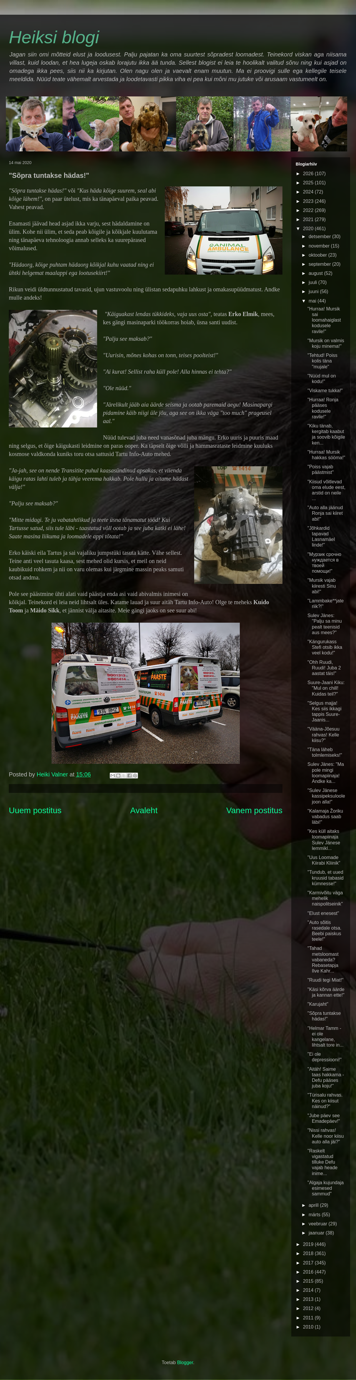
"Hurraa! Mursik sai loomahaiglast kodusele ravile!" (324, 320)
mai (313, 300)
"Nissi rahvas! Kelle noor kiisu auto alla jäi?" (325, 1136)
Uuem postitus (35, 810)
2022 (309, 210)
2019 (309, 1244)
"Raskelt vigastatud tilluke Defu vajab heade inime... (322, 1162)
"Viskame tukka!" (325, 390)
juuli (313, 282)
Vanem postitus (254, 810)
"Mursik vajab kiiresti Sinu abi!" (321, 586)
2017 (309, 1262)
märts (315, 1214)
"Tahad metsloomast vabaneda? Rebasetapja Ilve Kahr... (323, 959)
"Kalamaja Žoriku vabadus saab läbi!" (325, 816)
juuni (314, 291)
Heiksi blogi (54, 37)
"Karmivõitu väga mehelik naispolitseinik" (325, 898)
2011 (309, 1317)
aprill (314, 1205)
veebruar (319, 1223)
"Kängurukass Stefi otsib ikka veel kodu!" (324, 647)
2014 (309, 1290)
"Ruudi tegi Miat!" (325, 980)
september (320, 264)
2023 (309, 201)
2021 (309, 219)
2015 (309, 1281)
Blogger (185, 1362)
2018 (309, 1253)
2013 (309, 1299)
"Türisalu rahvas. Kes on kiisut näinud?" (325, 1100)
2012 (309, 1308)
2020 (309, 228)
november (320, 245)
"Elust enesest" (323, 913)
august (316, 273)
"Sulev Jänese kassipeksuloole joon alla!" (326, 796)
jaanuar (317, 1232)
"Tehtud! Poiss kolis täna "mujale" (322, 361)
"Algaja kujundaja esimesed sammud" (325, 1188)
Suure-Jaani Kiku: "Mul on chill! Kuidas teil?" (326, 688)
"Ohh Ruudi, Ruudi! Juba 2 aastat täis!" (324, 668)
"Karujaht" (317, 1004)
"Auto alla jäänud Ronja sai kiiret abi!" (325, 513)
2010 (309, 1326)
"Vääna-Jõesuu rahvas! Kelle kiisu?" (323, 734)
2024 (309, 191)
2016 (309, 1271)
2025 (309, 182)
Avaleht (144, 810)
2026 (309, 173)
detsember (320, 236)
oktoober (318, 255)
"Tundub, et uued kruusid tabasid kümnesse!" (325, 878)
